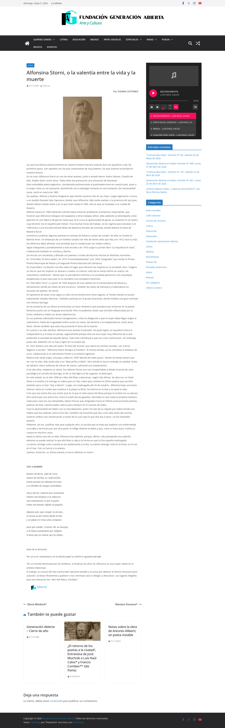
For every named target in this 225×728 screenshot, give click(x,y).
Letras (64, 39)
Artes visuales (112, 39)
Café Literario (153, 215)
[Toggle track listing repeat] (175, 107)
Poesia (166, 39)
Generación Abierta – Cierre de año (41, 629)
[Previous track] (151, 107)
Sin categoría (153, 282)
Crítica (149, 225)
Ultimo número (154, 287)
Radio (150, 39)
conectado (56, 701)
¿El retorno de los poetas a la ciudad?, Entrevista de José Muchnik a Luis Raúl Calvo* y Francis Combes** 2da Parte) (82, 658)
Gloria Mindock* (35, 604)
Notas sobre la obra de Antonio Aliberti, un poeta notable (122, 631)
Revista (37, 47)
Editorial (46, 85)
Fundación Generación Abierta (162, 241)
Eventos (52, 47)
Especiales (132, 39)
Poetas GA (151, 261)
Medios (94, 39)
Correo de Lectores (156, 220)
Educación (79, 39)
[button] (53, 39)
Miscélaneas (152, 256)
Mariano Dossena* (128, 604)
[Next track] (157, 107)
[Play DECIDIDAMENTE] (153, 93)
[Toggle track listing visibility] (195, 107)
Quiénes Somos (42, 39)
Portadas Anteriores (156, 267)
